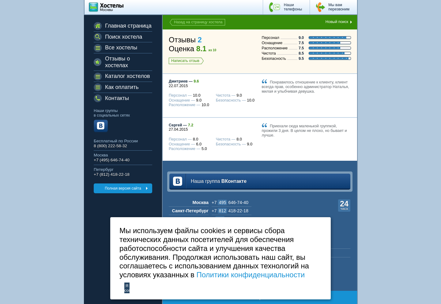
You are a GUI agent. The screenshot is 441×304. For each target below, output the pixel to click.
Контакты (117, 98)
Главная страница (128, 26)
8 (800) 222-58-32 (110, 146)
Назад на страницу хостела (198, 22)
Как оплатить (122, 87)
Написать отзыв (185, 61)
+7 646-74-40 (230, 202)
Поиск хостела (123, 37)
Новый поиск (337, 22)
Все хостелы (121, 47)
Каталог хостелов (127, 76)
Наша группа (219, 181)
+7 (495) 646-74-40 (112, 160)
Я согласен (127, 288)
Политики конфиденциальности (250, 275)
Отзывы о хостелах (117, 62)
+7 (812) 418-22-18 (112, 174)
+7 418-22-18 (230, 211)
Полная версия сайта (123, 188)
